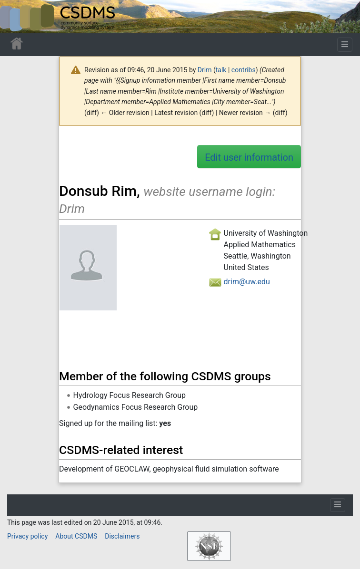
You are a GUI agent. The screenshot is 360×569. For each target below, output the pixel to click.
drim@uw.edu (247, 281)
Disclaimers (122, 536)
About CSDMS (76, 536)
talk (221, 70)
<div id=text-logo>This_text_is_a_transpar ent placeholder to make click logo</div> (15, 16)
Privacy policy (27, 536)
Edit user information (249, 157)
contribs (243, 70)
